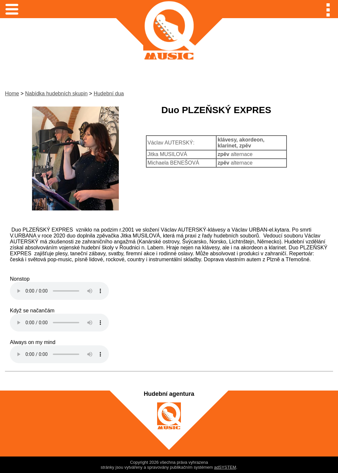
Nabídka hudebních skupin (56, 93)
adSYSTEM (225, 467)
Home (12, 93)
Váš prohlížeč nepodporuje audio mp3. (59, 291)
